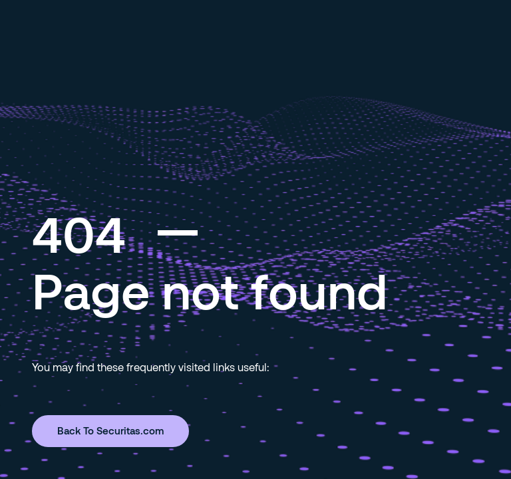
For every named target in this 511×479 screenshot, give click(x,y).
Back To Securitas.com (110, 430)
